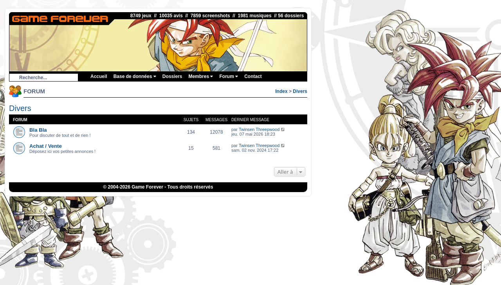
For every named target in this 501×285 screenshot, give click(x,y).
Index (281, 91)
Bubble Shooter (318, 202)
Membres (200, 76)
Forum (228, 76)
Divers (300, 91)
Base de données (135, 76)
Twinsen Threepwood (259, 129)
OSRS (294, 202)
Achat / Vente (45, 146)
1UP (209, 202)
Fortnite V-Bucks (269, 202)
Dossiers (172, 76)
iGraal (222, 202)
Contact (253, 76)
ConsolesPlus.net (185, 202)
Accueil (98, 76)
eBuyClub (241, 202)
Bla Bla (38, 130)
